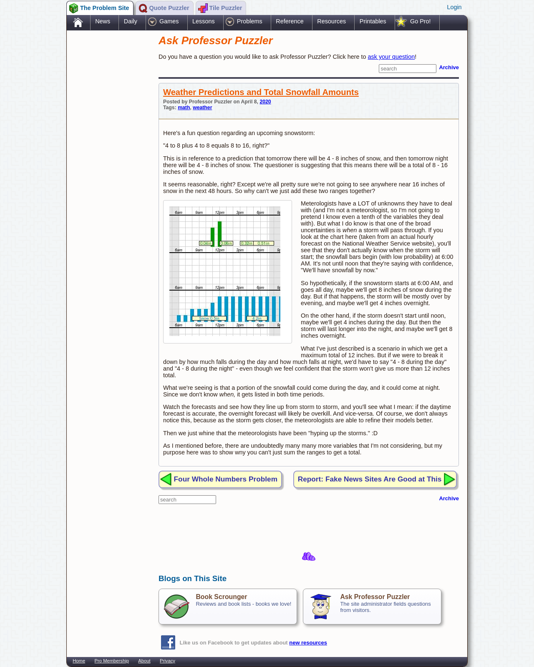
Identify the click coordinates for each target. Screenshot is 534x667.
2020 (265, 102)
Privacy (167, 660)
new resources (308, 642)
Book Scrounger (221, 596)
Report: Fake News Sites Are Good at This (370, 479)
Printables (373, 21)
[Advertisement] (108, 164)
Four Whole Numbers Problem (225, 479)
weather (202, 107)
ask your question (391, 56)
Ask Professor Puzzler (375, 596)
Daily (130, 21)
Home (79, 660)
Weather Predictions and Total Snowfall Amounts (261, 92)
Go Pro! (420, 21)
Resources (331, 21)
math (184, 107)
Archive (449, 67)
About (144, 660)
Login (454, 7)
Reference (289, 21)
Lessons (203, 21)
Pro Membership (112, 660)
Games (169, 21)
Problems (249, 21)
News (102, 21)
